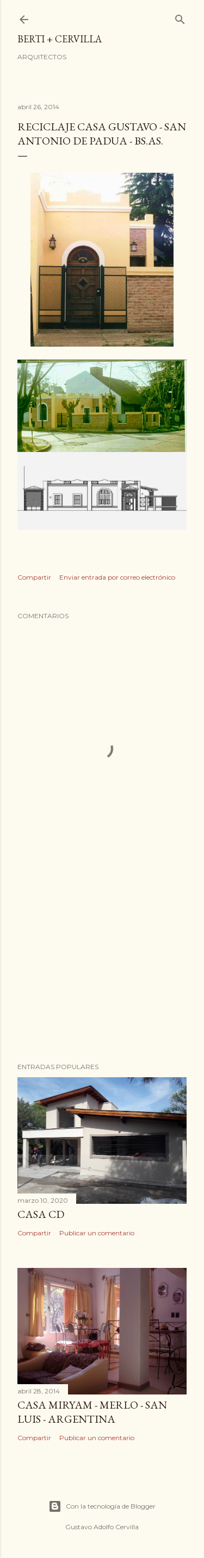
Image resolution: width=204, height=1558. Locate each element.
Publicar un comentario (96, 1233)
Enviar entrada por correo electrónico (117, 577)
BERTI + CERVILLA (59, 39)
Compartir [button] (34, 577)
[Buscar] (180, 17)
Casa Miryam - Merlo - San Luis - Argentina (92, 1412)
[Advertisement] (102, 967)
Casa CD (40, 1214)
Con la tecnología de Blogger (102, 1506)
